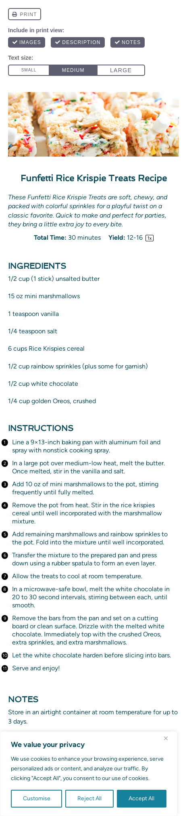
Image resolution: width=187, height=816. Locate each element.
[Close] (169, 738)
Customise (36, 798)
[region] (88, 773)
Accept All (141, 798)
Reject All (89, 798)
